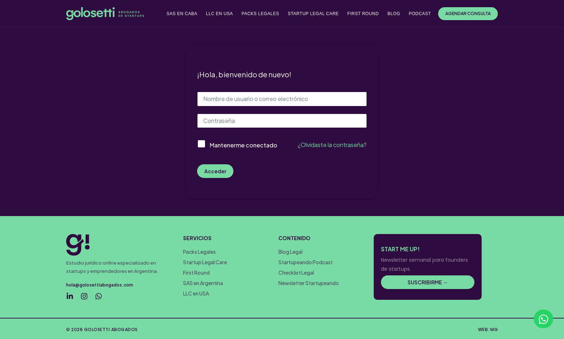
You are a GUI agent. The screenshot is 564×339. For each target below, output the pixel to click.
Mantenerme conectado (243, 145)
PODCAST (420, 14)
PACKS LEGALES (260, 14)
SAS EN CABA (182, 14)
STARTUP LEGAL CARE (313, 14)
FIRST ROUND (363, 14)
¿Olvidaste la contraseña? (332, 144)
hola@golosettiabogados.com (99, 285)
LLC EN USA (219, 14)
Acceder (215, 171)
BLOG (393, 14)
